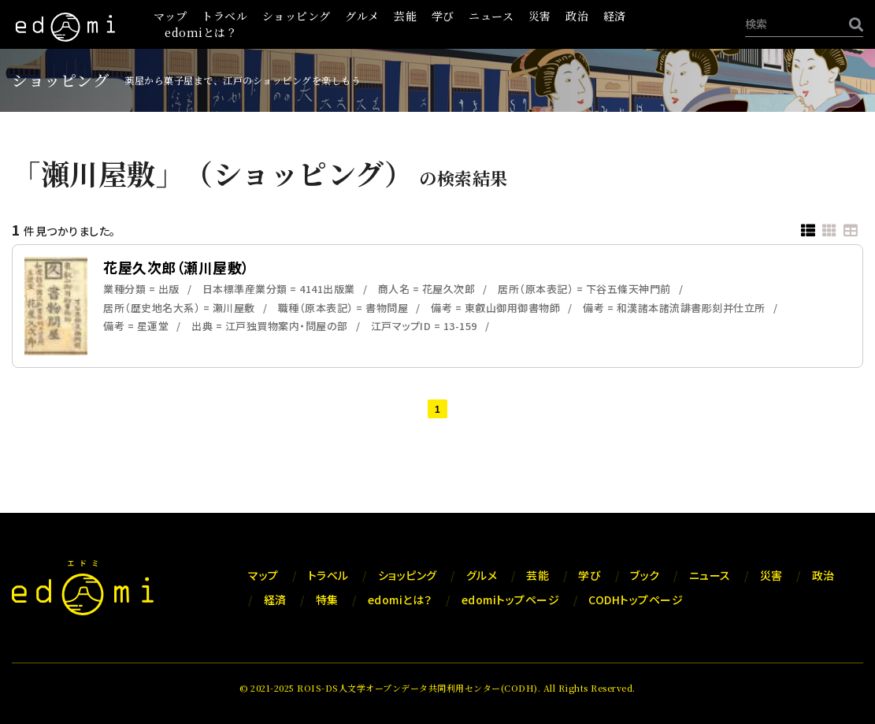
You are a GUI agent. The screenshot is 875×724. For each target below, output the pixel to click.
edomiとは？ (201, 32)
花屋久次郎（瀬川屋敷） (176, 267)
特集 (327, 599)
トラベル (224, 16)
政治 (576, 16)
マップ (170, 16)
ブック (645, 575)
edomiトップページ (511, 599)
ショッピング (296, 16)
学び (443, 16)
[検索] (852, 24)
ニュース (491, 16)
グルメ (362, 16)
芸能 (405, 16)
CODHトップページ (635, 599)
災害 (539, 16)
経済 (614, 16)
